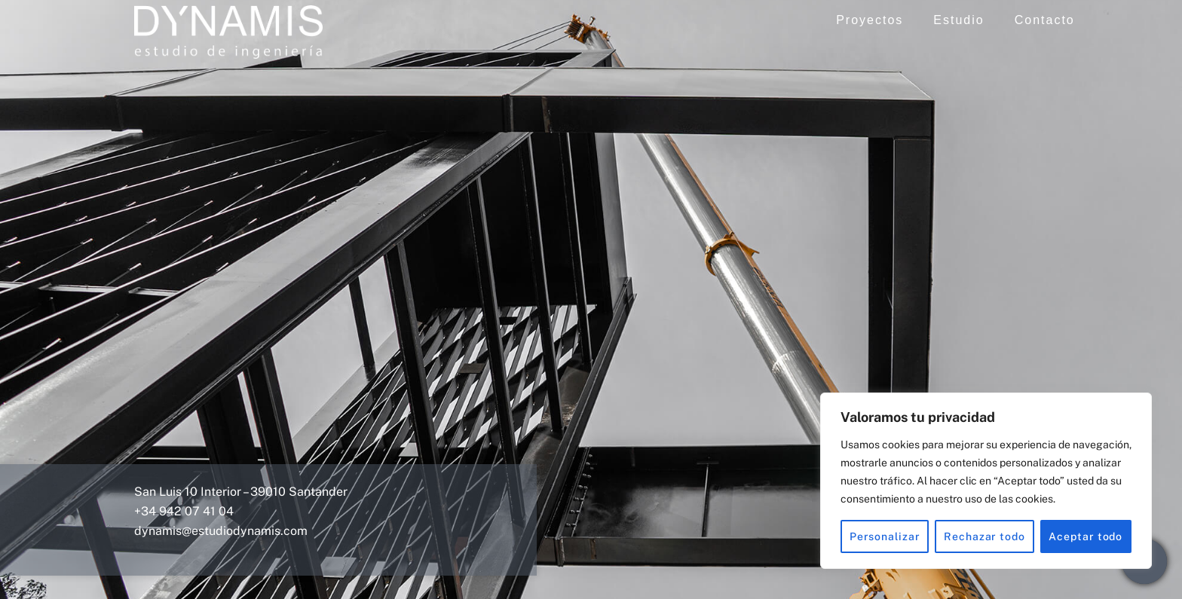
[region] (986, 481)
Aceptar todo (1085, 536)
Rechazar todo (984, 536)
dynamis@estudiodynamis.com (221, 531)
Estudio (958, 20)
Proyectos (869, 20)
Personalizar (885, 536)
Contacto (1045, 20)
